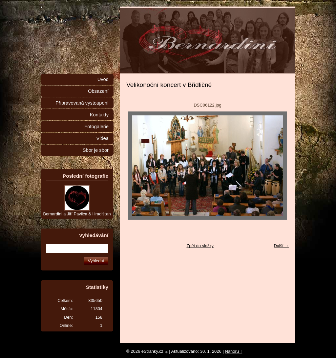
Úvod (103, 79)
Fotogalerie (96, 126)
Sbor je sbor (96, 150)
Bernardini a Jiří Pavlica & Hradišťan (77, 213)
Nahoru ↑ (233, 351)
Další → (281, 245)
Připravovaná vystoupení (82, 103)
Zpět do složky (200, 245)
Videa (102, 138)
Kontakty (99, 114)
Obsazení (98, 91)
